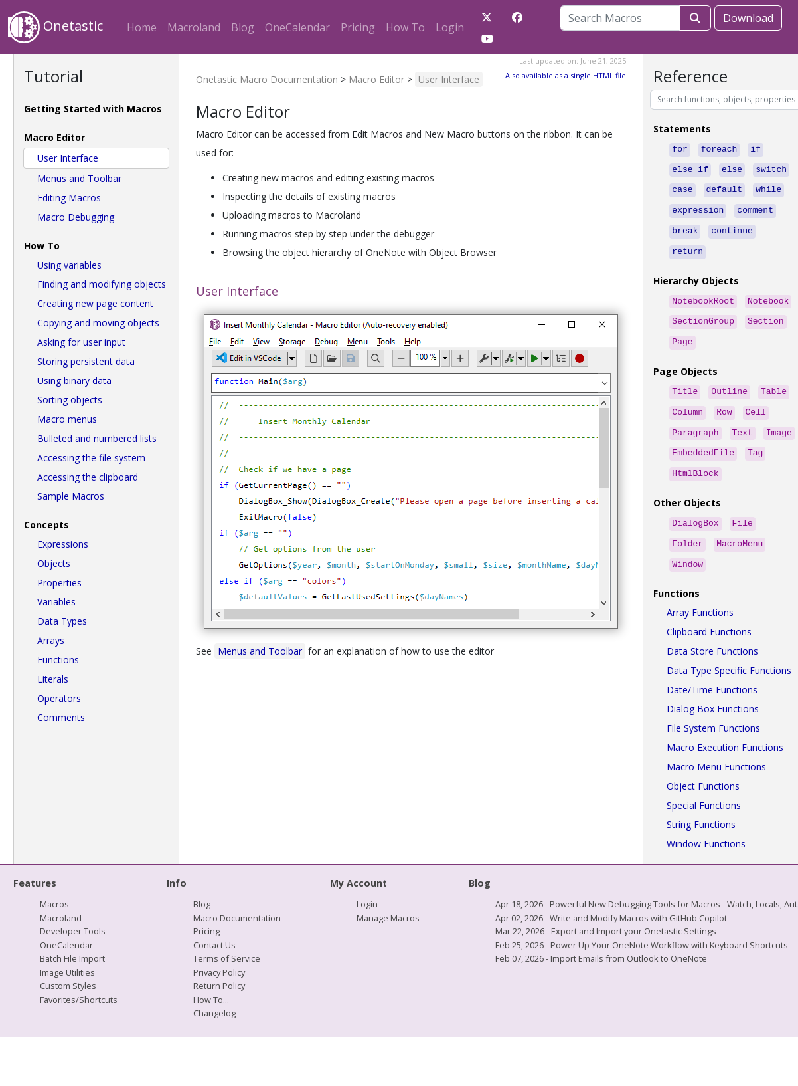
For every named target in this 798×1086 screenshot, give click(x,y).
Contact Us (214, 922)
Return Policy (219, 963)
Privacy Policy (219, 950)
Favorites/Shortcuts (79, 977)
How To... (211, 977)
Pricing (358, 27)
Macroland (193, 27)
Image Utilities (67, 950)
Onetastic (55, 27)
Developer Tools (73, 909)
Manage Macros (388, 895)
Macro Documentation (237, 895)
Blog (242, 27)
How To (405, 27)
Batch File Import (72, 936)
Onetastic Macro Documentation (267, 79)
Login (450, 27)
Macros (54, 881)
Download (748, 18)
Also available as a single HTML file (565, 75)
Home (142, 27)
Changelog (214, 990)
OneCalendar (297, 27)
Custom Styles (68, 963)
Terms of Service (226, 936)
